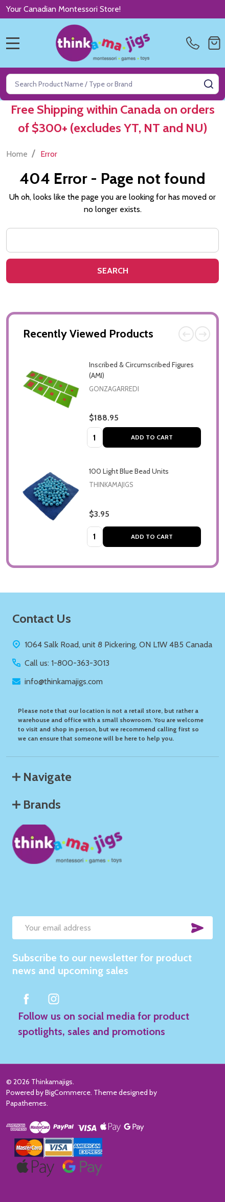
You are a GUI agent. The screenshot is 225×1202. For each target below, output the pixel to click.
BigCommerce (68, 1092)
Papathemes (26, 1103)
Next (202, 334)
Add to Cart (152, 437)
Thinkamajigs (111, 484)
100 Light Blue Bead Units (129, 471)
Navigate (42, 776)
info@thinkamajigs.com (64, 681)
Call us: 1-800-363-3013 (67, 663)
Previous (186, 334)
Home (17, 154)
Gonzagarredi (114, 389)
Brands (36, 804)
